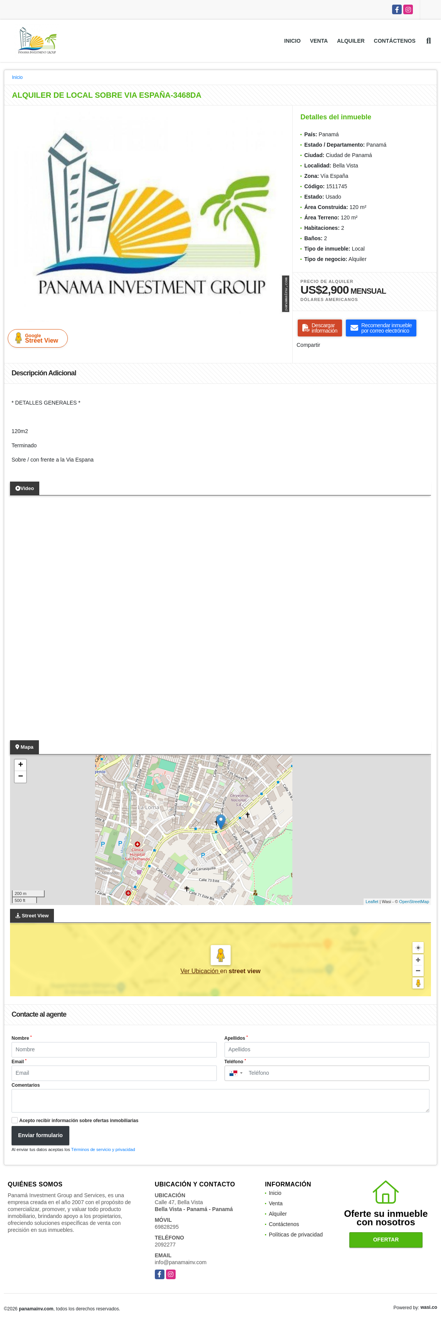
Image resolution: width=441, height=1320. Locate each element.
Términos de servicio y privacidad (103, 1149)
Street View (39, 338)
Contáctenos (395, 41)
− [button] (20, 777)
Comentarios (26, 1085)
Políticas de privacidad (296, 1234)
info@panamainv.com (181, 1262)
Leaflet (372, 901)
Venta (319, 41)
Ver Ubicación (200, 971)
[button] (284, 118)
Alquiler (351, 41)
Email (19, 1061)
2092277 (165, 1244)
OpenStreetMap (414, 901)
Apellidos (236, 1038)
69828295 (167, 1227)
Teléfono (235, 1061)
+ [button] (20, 765)
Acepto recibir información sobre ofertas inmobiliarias (78, 1120)
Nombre (22, 1038)
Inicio (292, 41)
